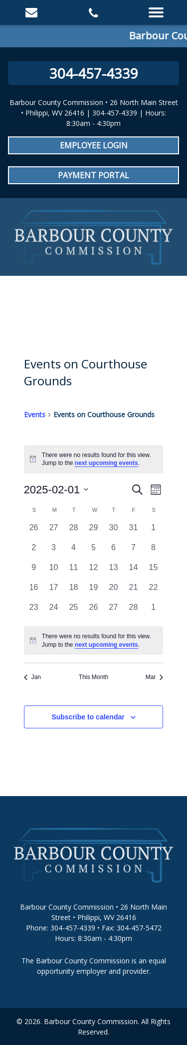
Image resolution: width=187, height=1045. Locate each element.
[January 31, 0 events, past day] (133, 532)
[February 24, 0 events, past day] (54, 611)
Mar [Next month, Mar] (155, 677)
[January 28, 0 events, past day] (74, 532)
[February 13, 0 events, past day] (113, 571)
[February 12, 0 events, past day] (94, 571)
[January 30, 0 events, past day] (113, 532)
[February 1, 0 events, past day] (153, 532)
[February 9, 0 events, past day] (34, 571)
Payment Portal (93, 175)
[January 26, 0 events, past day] (34, 532)
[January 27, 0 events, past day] (54, 532)
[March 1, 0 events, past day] (153, 611)
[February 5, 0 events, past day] (94, 552)
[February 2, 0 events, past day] (34, 552)
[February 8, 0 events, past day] (153, 552)
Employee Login (94, 145)
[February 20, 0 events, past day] (113, 591)
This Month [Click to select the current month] (93, 677)
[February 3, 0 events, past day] (54, 552)
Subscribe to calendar (87, 717)
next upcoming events (106, 463)
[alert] (94, 640)
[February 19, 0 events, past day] (94, 591)
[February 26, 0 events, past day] (94, 611)
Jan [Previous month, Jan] (32, 677)
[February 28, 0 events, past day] (133, 611)
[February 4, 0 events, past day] (74, 552)
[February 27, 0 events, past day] (113, 611)
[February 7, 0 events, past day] (133, 552)
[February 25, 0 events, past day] (74, 611)
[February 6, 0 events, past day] (113, 552)
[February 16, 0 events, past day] (34, 591)
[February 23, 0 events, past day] (34, 611)
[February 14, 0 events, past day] (133, 571)
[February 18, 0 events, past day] (74, 591)
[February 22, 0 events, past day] (153, 591)
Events (34, 414)
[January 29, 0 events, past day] (94, 532)
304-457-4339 (93, 73)
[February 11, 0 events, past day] (74, 571)
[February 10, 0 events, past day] (54, 571)
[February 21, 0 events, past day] (133, 591)
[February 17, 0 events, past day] (54, 591)
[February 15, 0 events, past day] (153, 571)
